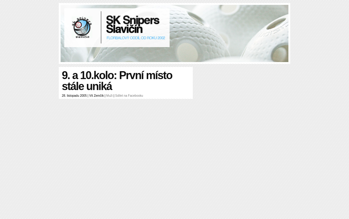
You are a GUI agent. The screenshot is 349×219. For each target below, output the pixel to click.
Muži (109, 95)
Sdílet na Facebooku (129, 95)
